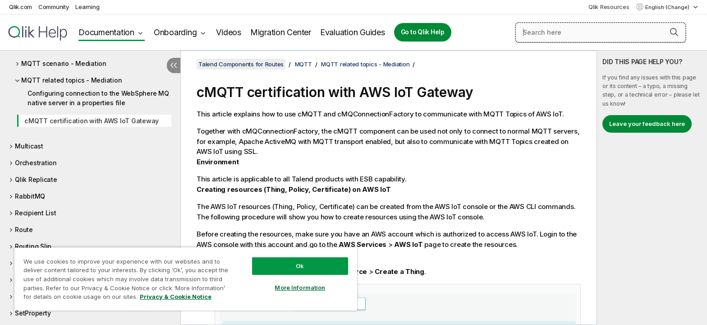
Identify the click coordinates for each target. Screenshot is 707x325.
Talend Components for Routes (241, 64)
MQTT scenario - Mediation (63, 63)
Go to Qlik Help (423, 32)
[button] (674, 32)
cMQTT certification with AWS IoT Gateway (91, 121)
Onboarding (175, 32)
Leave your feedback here (647, 123)
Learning (87, 6)
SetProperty (32, 313)
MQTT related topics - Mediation (71, 80)
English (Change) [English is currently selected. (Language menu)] (668, 7)
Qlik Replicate (36, 179)
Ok (300, 265)
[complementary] (652, 188)
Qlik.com (20, 6)
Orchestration (36, 163)
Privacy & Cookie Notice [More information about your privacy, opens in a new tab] (175, 296)
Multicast (29, 146)
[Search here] (600, 32)
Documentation (106, 32)
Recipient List (35, 213)
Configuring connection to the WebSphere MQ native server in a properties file (98, 98)
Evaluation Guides (352, 32)
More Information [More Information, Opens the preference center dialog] (300, 287)
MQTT (303, 64)
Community (53, 6)
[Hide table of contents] (173, 65)
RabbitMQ (30, 196)
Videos (228, 32)
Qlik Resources (608, 6)
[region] (185, 279)
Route (24, 229)
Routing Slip (33, 246)
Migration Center (280, 32)
